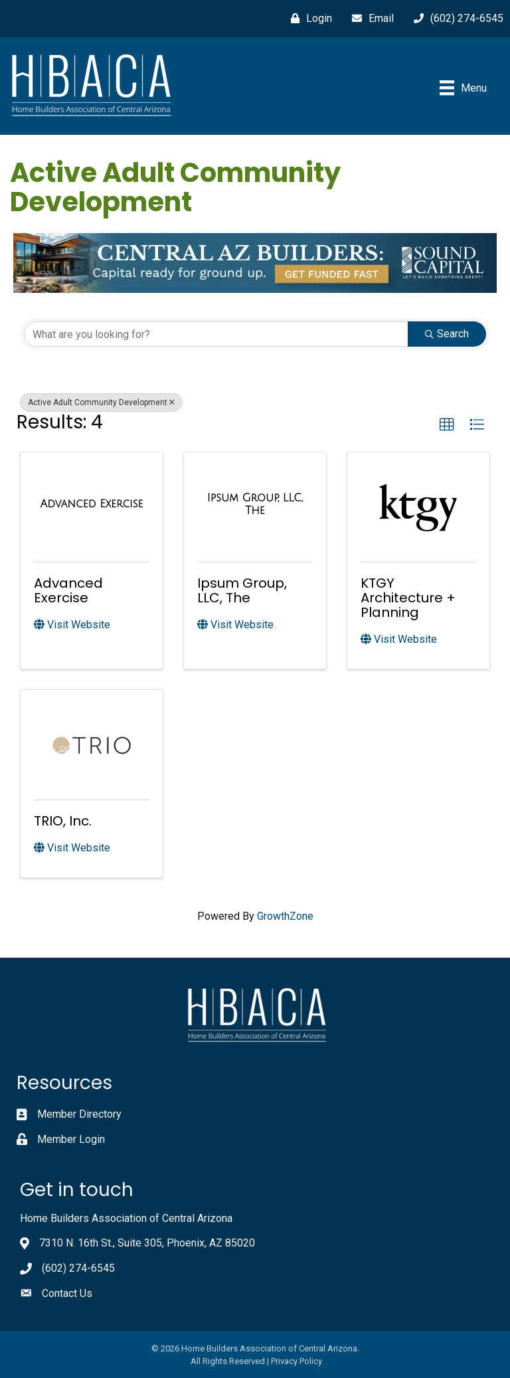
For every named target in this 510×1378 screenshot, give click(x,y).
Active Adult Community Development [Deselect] (101, 402)
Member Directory (79, 1114)
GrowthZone (285, 916)
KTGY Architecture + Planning (408, 598)
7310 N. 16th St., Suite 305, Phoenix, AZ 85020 (147, 1243)
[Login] (308, 19)
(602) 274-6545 (78, 1268)
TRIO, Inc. (63, 821)
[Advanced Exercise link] (92, 504)
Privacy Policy (296, 1361)
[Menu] (463, 88)
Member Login (71, 1139)
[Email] (369, 19)
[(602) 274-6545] (455, 19)
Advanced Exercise (68, 590)
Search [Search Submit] (447, 333)
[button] (447, 425)
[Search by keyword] (216, 334)
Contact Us (67, 1293)
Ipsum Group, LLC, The (242, 590)
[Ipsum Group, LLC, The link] (255, 504)
